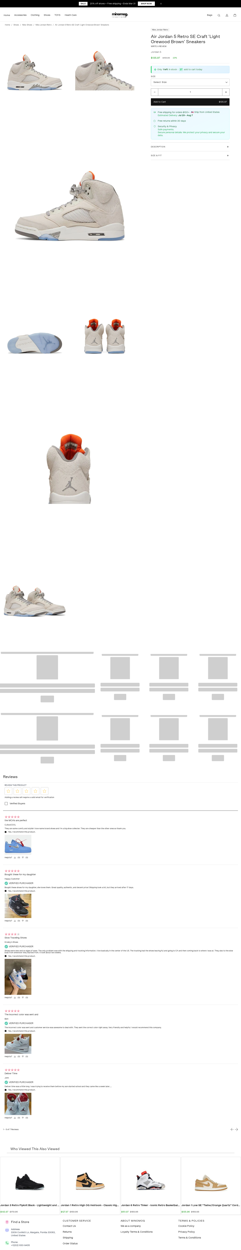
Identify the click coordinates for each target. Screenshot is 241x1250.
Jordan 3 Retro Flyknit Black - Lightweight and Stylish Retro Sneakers (30, 1205)
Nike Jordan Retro (43, 25)
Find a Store (20, 1222)
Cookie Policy (186, 1226)
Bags (209, 15)
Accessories (20, 15)
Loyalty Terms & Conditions (137, 1231)
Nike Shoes (27, 25)
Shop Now (146, 4)
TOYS (57, 15)
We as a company (131, 1226)
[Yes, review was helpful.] (17, 857)
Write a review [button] (158, 46)
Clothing (35, 15)
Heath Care (71, 15)
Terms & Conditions (189, 1237)
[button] (120, 15)
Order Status (70, 1243)
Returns (67, 1231)
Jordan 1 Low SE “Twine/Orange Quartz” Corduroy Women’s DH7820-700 (211, 1205)
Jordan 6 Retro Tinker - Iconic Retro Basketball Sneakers (150, 1205)
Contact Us (69, 1226)
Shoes (47, 15)
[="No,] (25, 857)
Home (7, 15)
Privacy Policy (186, 1231)
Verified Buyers (17, 803)
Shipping (68, 1237)
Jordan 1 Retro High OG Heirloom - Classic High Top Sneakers (90, 1205)
